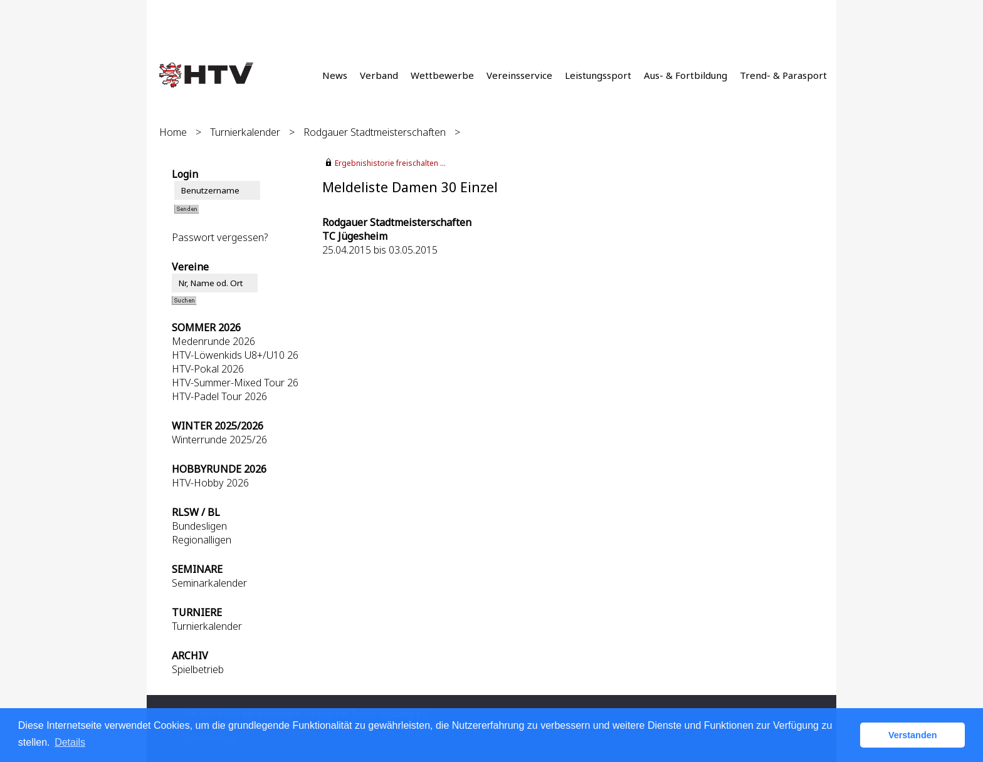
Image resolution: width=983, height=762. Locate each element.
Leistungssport (598, 75)
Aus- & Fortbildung (685, 75)
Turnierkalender (245, 132)
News (334, 75)
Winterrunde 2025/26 (219, 439)
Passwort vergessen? (220, 237)
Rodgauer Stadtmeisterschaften (374, 132)
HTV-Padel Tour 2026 (219, 396)
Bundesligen (199, 526)
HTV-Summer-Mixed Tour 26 (235, 382)
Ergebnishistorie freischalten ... (390, 163)
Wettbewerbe (442, 75)
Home (173, 132)
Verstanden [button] (912, 735)
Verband (379, 75)
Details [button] (70, 742)
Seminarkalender (209, 583)
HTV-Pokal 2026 (208, 369)
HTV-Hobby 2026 (210, 483)
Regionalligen (201, 540)
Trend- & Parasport (783, 75)
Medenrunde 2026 (213, 341)
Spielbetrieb (198, 669)
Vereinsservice (519, 75)
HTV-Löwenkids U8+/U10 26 (235, 355)
